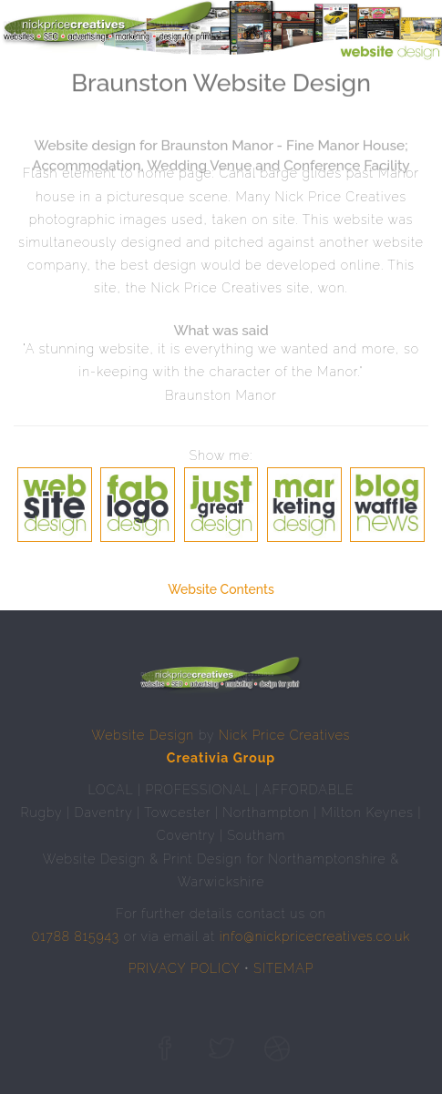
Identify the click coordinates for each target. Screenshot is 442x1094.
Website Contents (221, 589)
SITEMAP (283, 968)
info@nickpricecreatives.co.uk (315, 936)
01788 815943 (75, 936)
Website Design (143, 735)
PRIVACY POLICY (184, 968)
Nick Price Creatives (285, 735)
